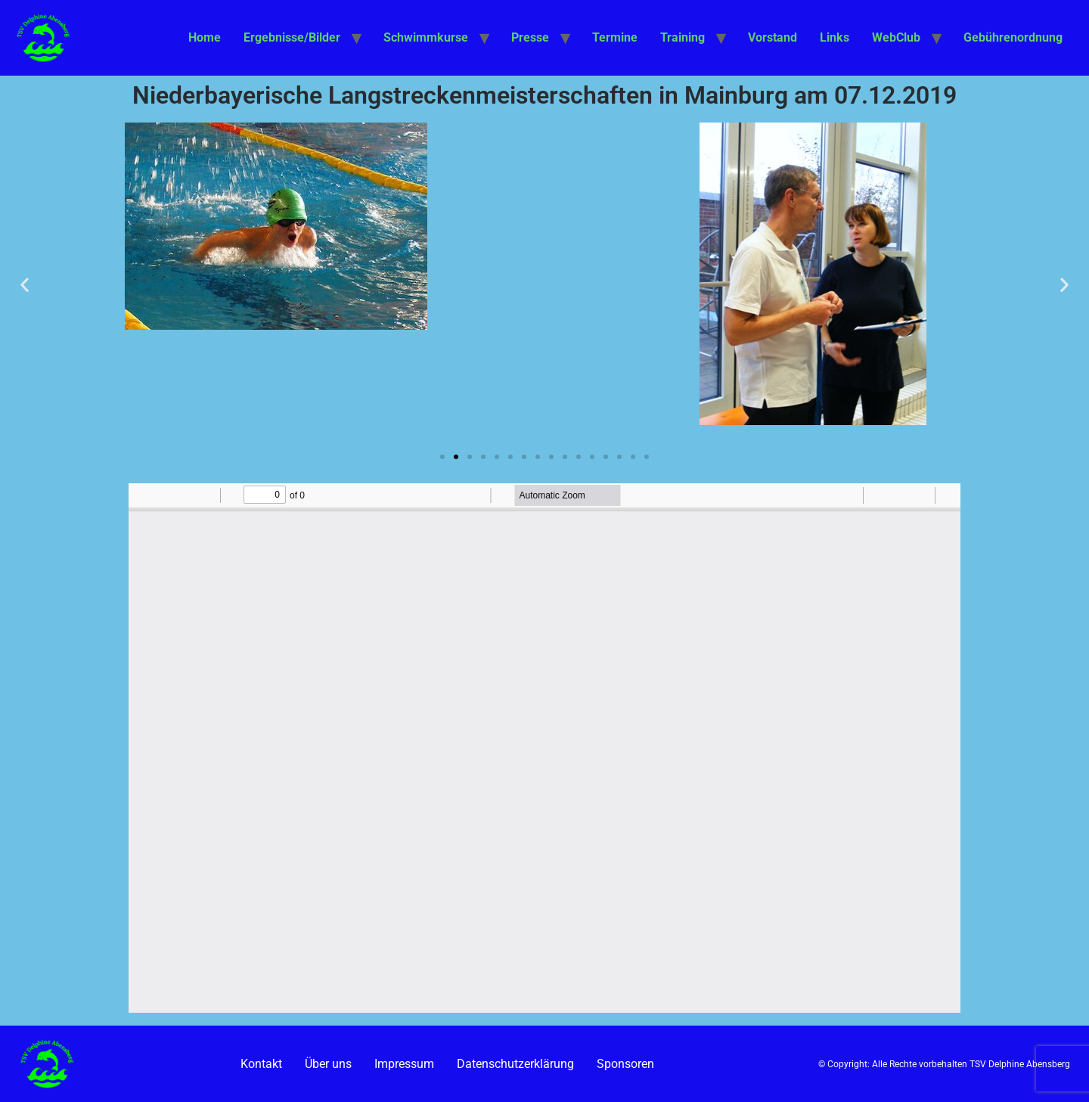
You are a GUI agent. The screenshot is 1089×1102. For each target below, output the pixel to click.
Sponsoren (625, 1064)
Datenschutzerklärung (515, 1064)
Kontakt (261, 1064)
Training (682, 37)
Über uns (328, 1064)
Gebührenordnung (1013, 37)
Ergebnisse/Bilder (292, 37)
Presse (530, 37)
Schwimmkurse (425, 37)
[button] (24, 284)
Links (834, 37)
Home (204, 37)
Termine (615, 37)
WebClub (896, 37)
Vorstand (772, 37)
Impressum (404, 1064)
